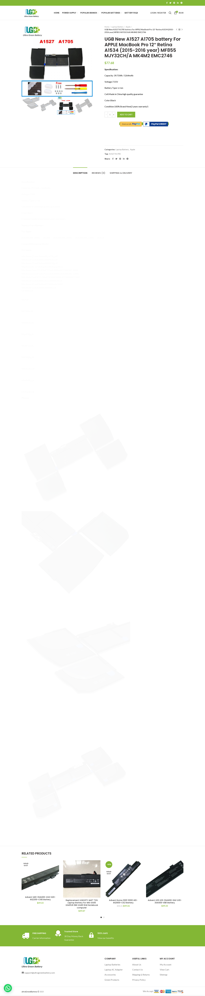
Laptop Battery (117, 27)
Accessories (110, 974)
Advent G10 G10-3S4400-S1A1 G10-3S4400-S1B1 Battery (165, 901)
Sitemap (163, 974)
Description (80, 173)
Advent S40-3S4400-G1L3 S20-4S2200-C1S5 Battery (40, 898)
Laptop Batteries (112, 964)
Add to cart (126, 114)
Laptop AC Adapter (114, 969)
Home (107, 27)
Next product (182, 30)
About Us (136, 964)
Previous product (176, 30)
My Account (165, 964)
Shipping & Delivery (121, 173)
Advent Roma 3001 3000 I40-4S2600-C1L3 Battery (123, 901)
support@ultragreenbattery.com (40, 972)
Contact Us (137, 969)
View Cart (164, 969)
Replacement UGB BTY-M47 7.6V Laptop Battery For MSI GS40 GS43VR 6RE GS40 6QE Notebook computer (82, 904)
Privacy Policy (139, 979)
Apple (128, 27)
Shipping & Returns (141, 974)
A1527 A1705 (115, 154)
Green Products (112, 979)
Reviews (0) (98, 173)
